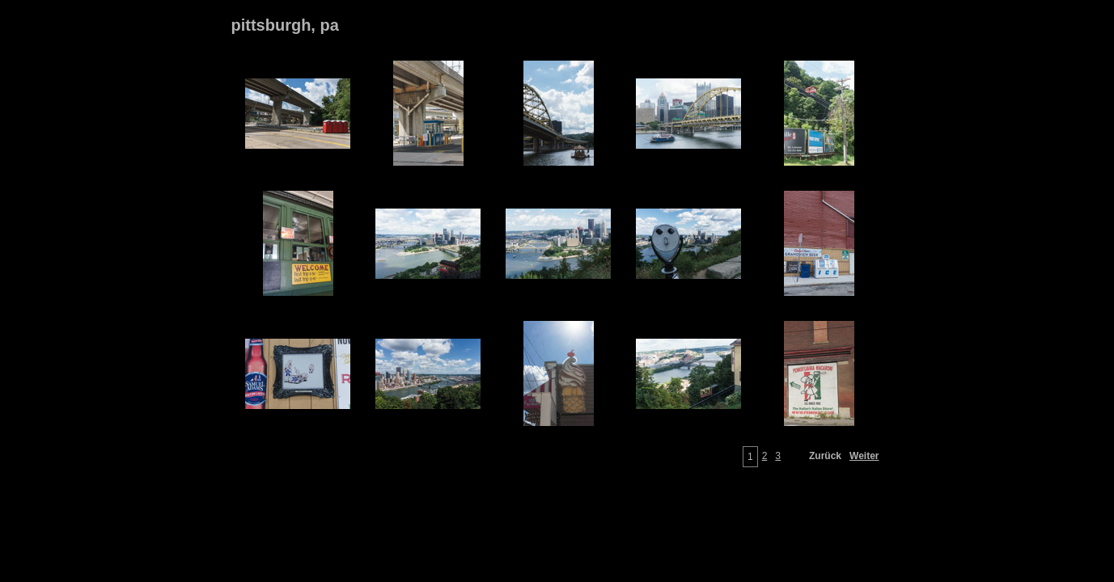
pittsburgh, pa (285, 25)
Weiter (864, 456)
